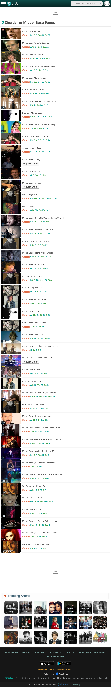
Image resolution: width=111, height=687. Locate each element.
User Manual (100, 652)
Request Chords (30, 163)
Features (25, 652)
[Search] (100, 3)
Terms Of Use (39, 652)
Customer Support (55, 656)
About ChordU (11, 652)
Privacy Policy (55, 652)
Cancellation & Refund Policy (78, 652)
